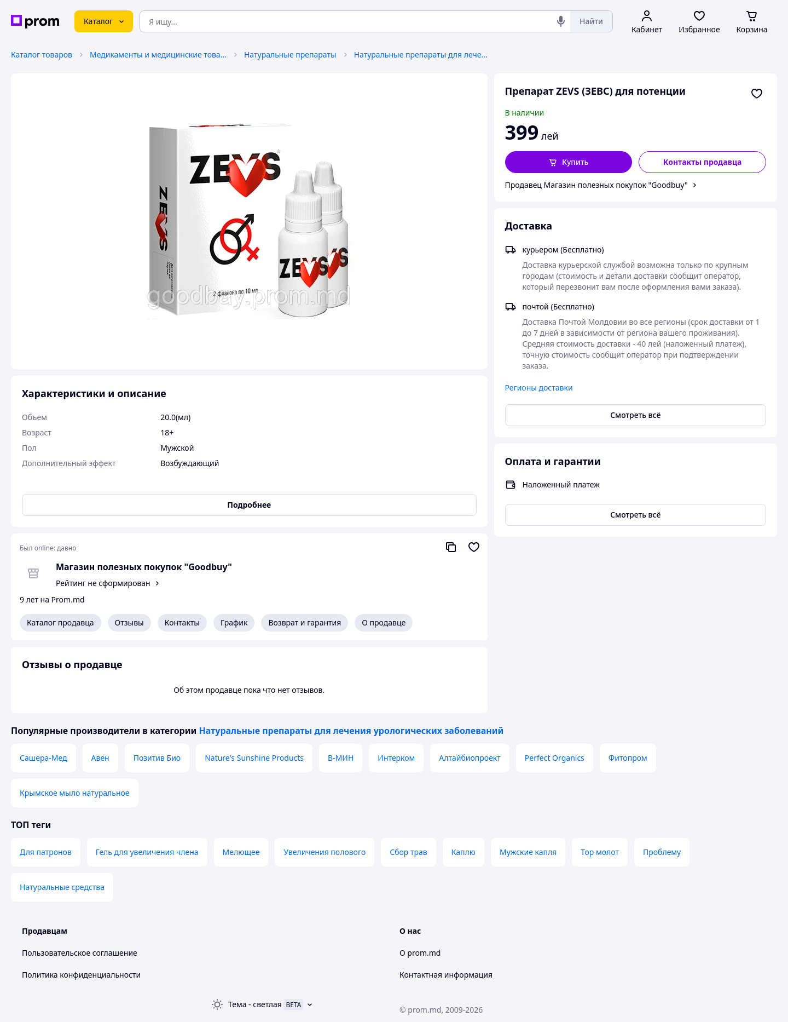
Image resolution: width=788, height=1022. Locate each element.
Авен (100, 758)
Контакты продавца (702, 162)
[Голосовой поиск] (561, 21)
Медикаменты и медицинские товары (158, 54)
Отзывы (129, 622)
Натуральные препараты (290, 54)
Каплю (463, 852)
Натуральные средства (62, 887)
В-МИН (341, 758)
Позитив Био (157, 758)
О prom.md (420, 953)
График (234, 622)
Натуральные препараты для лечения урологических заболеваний (422, 54)
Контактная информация (446, 974)
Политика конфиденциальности (81, 974)
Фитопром (628, 758)
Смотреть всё (635, 415)
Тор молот (600, 852)
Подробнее (249, 504)
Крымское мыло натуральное (75, 793)
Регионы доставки (539, 387)
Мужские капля (528, 852)
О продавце (383, 622)
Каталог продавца (60, 622)
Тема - (255, 1004)
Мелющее (241, 852)
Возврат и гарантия (304, 622)
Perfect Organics (554, 758)
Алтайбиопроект (469, 758)
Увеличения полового (324, 852)
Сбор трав (408, 852)
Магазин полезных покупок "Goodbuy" (144, 567)
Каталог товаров (41, 54)
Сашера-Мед (43, 758)
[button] (569, 162)
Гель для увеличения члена (147, 852)
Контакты (182, 622)
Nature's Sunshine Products (254, 758)
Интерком (396, 758)
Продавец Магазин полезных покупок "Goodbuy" (596, 185)
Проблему (662, 852)
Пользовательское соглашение (79, 953)
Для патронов (46, 852)
